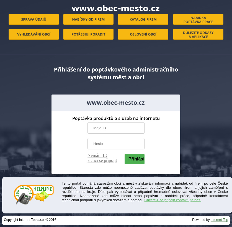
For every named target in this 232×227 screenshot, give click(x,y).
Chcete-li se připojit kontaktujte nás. (172, 200)
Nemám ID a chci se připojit (102, 158)
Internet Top (219, 220)
